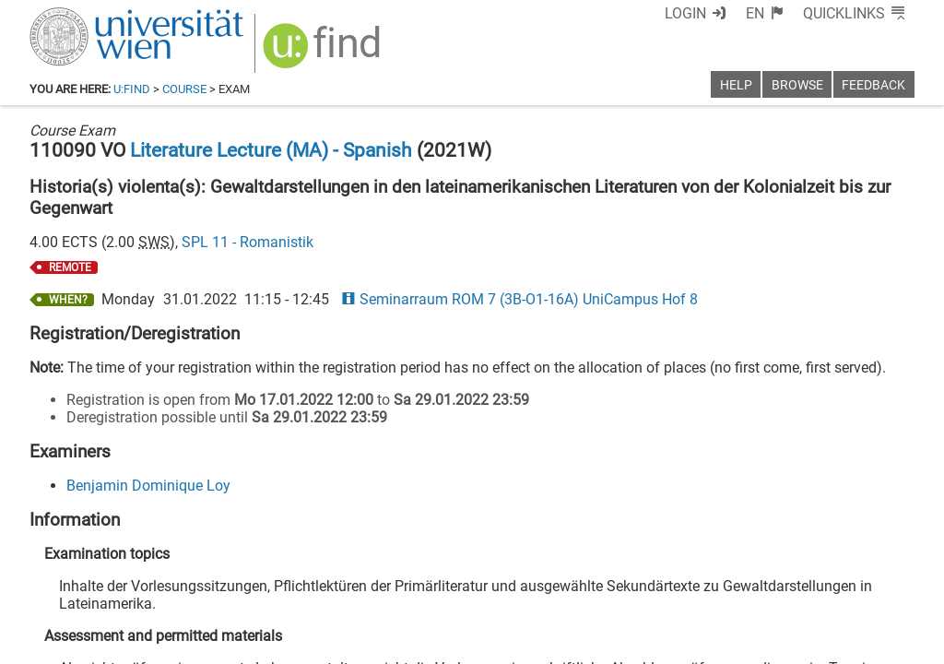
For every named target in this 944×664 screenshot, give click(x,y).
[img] (324, 52)
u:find (131, 89)
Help (736, 85)
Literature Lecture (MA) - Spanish (271, 150)
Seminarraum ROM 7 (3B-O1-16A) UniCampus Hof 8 (519, 299)
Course (184, 89)
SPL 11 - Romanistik (247, 242)
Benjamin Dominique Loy (148, 485)
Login (685, 13)
